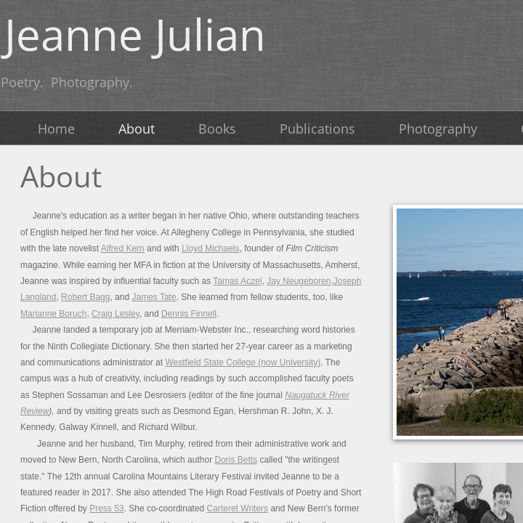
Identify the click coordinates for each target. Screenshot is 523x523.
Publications (317, 128)
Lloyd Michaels (210, 248)
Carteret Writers (237, 508)
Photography (438, 128)
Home (56, 128)
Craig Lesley (115, 314)
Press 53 (106, 508)
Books (217, 128)
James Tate (153, 297)
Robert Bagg (85, 297)
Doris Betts (235, 460)
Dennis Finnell (188, 314)
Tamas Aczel (237, 281)
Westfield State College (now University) (242, 362)
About (136, 128)
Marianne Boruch (53, 314)
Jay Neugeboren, (300, 281)
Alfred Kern (123, 248)
